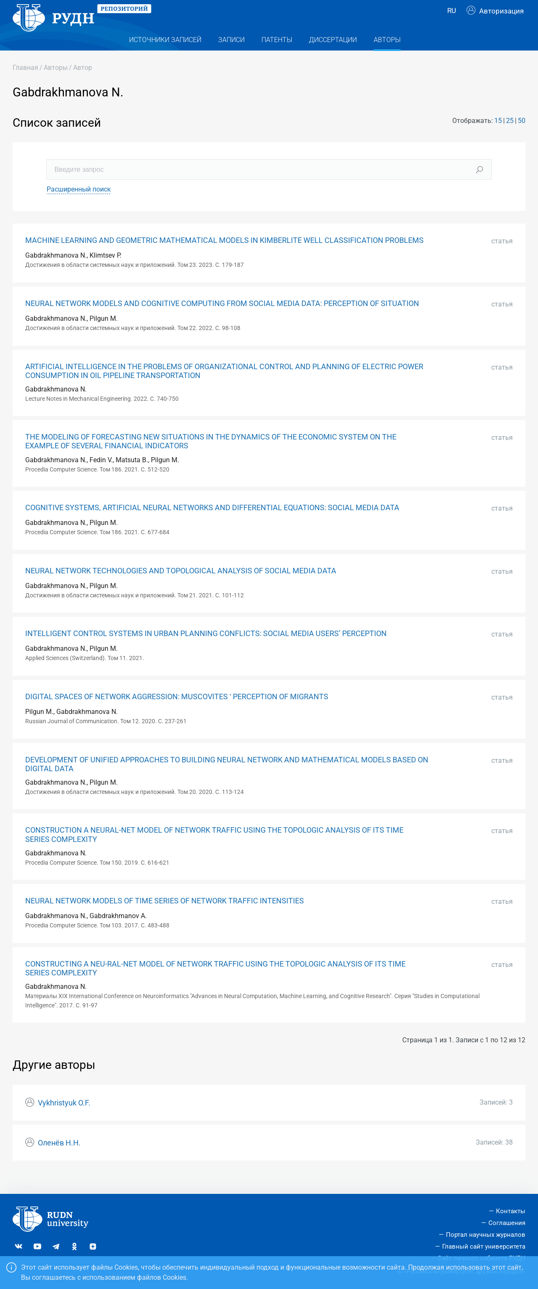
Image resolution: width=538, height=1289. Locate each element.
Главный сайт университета (483, 1246)
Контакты (510, 1211)
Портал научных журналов (485, 1234)
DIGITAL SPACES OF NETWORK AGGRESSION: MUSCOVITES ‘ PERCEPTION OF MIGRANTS (176, 713)
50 (521, 137)
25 (510, 137)
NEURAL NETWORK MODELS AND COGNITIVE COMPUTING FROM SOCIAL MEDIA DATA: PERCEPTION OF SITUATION (222, 320)
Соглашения (506, 1223)
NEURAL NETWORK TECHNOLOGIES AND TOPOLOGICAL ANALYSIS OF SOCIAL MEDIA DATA (180, 587)
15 (498, 137)
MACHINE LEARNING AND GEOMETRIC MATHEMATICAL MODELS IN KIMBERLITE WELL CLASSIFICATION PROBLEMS (224, 257)
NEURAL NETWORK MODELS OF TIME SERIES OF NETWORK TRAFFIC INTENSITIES (164, 917)
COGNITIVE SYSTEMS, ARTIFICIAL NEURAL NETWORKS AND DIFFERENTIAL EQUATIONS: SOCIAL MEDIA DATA (212, 524)
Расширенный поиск (79, 206)
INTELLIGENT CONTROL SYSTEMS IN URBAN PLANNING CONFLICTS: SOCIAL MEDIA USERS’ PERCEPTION (206, 650)
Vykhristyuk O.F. (64, 1120)
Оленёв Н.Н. (59, 1160)
